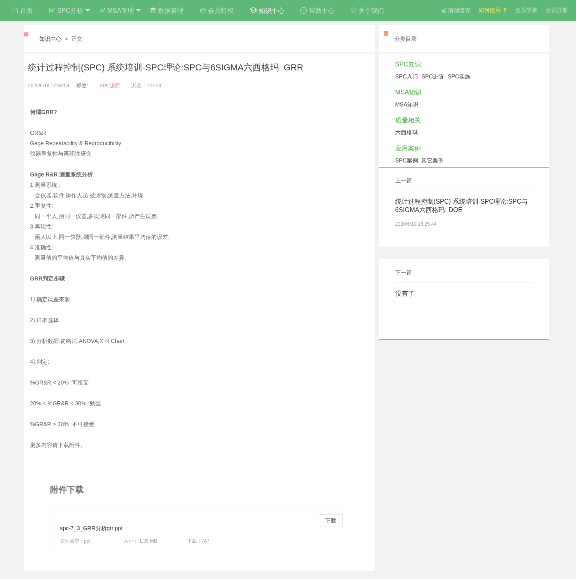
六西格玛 (406, 132)
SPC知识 (408, 64)
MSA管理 (120, 10)
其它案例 (432, 160)
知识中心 (267, 10)
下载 (330, 520)
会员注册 (557, 10)
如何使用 (492, 10)
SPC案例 (406, 160)
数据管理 (167, 10)
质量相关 (408, 120)
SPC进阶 (109, 85)
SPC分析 (69, 10)
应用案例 (408, 148)
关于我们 (367, 10)
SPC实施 (459, 76)
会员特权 (216, 10)
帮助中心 (317, 10)
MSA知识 (408, 92)
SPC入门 (406, 76)
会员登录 (526, 10)
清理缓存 (456, 10)
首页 (22, 10)
